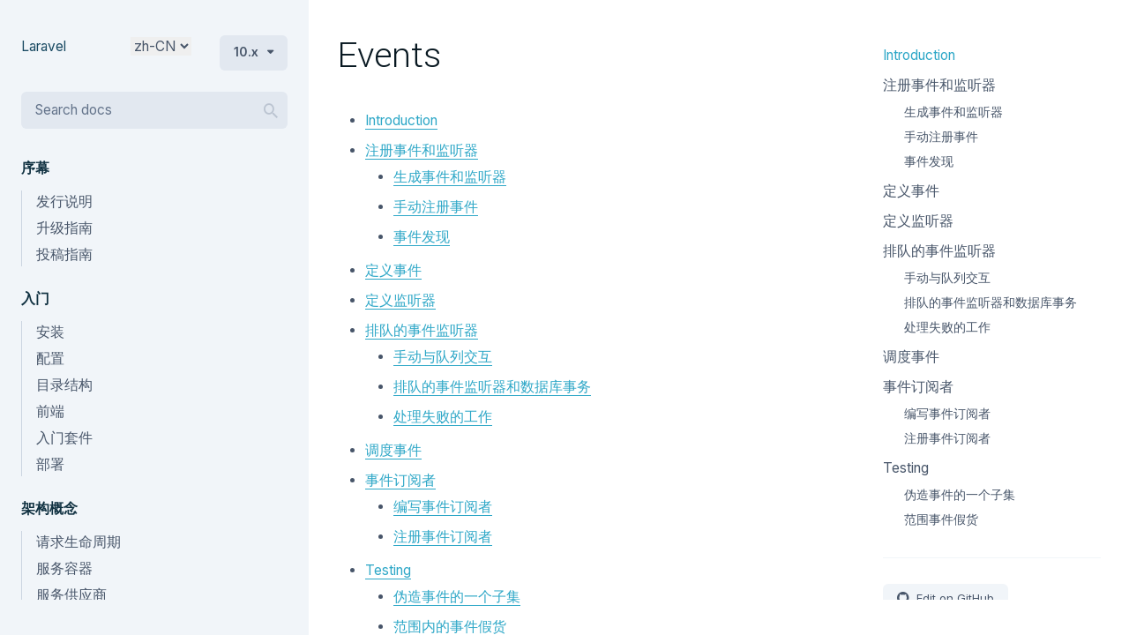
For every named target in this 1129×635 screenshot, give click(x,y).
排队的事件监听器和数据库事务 (492, 386)
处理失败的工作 (442, 416)
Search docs (73, 109)
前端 (50, 411)
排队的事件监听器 (421, 330)
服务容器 (64, 568)
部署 (50, 464)
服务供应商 (71, 594)
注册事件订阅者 (442, 536)
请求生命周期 (78, 542)
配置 (50, 358)
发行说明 (64, 201)
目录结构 (64, 385)
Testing (388, 570)
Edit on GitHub (953, 598)
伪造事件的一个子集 (456, 596)
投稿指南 (64, 254)
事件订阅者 (400, 480)
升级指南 (64, 228)
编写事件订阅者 (442, 506)
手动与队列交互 (442, 356)
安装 (50, 332)
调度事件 (393, 450)
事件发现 (421, 236)
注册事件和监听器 (421, 150)
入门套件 (64, 438)
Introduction (401, 120)
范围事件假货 (941, 519)
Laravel (43, 46)
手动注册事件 (435, 206)
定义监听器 (400, 300)
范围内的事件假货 (449, 626)
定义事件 (393, 270)
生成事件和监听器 (449, 176)
